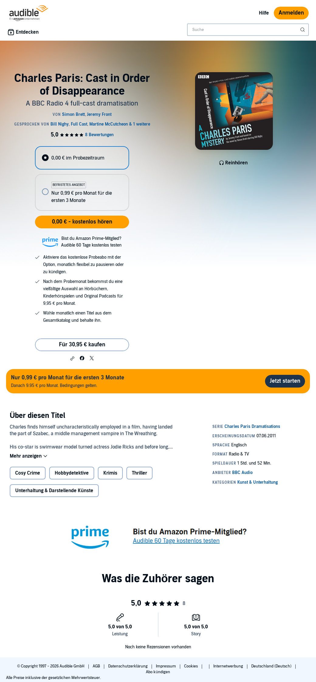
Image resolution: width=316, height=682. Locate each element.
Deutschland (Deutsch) (271, 666)
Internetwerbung (228, 666)
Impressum (166, 666)
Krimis (110, 473)
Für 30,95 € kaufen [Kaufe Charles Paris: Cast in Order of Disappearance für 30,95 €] (82, 344)
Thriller (139, 473)
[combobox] (248, 30)
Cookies (191, 666)
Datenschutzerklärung (128, 666)
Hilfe (264, 13)
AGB (97, 666)
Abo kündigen (158, 672)
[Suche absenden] (303, 30)
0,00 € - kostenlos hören (82, 222)
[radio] (82, 158)
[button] (72, 358)
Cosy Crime (27, 473)
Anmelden (291, 13)
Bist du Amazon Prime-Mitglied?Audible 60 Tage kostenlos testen (91, 242)
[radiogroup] (82, 178)
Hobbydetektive (72, 473)
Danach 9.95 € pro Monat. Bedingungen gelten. (67, 381)
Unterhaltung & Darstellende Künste (54, 491)
